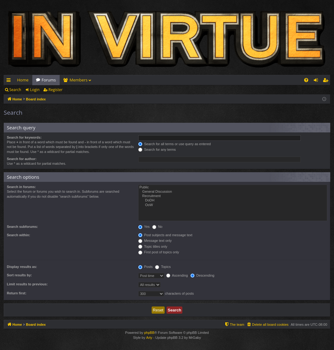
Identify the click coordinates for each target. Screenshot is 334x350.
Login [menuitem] (317, 81)
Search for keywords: (24, 137)
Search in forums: (21, 187)
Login (34, 89)
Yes (144, 226)
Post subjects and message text (165, 235)
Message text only (155, 240)
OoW (233, 205)
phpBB (149, 332)
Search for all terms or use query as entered (174, 144)
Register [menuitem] (326, 81)
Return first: (16, 293)
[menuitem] (306, 80)
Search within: (18, 235)
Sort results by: (19, 275)
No (157, 226)
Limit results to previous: (27, 284)
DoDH (233, 200)
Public (233, 187)
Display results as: (22, 267)
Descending (202, 275)
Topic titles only (152, 246)
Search (15, 89)
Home (23, 80)
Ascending (177, 275)
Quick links (9, 81)
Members (79, 80)
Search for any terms (157, 149)
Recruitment (233, 196)
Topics (163, 267)
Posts (145, 267)
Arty (149, 337)
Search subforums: (22, 226)
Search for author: (21, 159)
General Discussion (233, 192)
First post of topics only (158, 252)
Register (55, 89)
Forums (49, 80)
